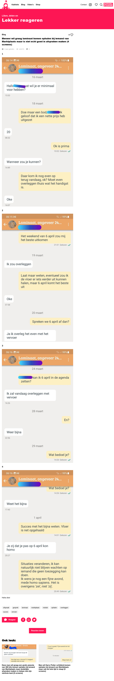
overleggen (64, 608)
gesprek (15, 608)
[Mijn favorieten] (96, 4)
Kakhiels (15, 5)
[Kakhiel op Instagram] (90, 4)
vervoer (14, 612)
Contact (84, 5)
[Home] (5, 4)
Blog (23, 5)
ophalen (54, 608)
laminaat (25, 608)
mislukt (45, 608)
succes (5, 612)
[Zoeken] (101, 4)
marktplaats (35, 608)
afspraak (6, 608)
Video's (30, 5)
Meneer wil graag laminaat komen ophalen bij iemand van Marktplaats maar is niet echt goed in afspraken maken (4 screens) (35, 41)
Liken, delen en (10, 15)
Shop (38, 5)
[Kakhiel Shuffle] (108, 4)
